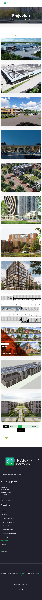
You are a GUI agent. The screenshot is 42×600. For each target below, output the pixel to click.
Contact (4, 551)
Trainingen (6, 537)
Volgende (34, 426)
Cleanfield (24, 573)
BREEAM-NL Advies (8, 529)
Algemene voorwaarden (21, 584)
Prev (11, 426)
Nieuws (4, 544)
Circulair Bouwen (8, 526)
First (6, 426)
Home (14, 20)
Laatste (21, 430)
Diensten (4, 514)
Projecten (5, 540)
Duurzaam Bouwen (8, 518)
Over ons (4, 548)
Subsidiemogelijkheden (9, 533)
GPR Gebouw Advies (8, 522)
